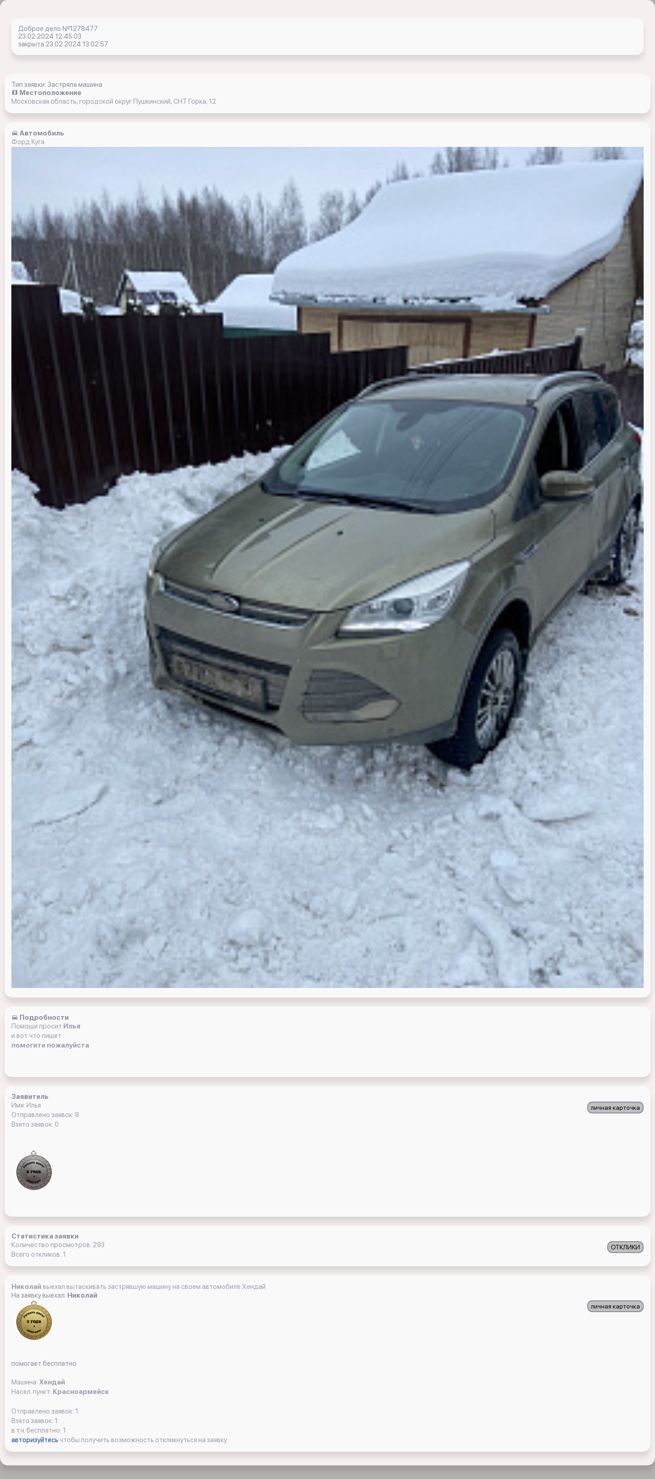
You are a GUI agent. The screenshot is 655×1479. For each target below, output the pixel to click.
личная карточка (615, 1107)
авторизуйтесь (35, 1440)
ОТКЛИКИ (625, 1247)
